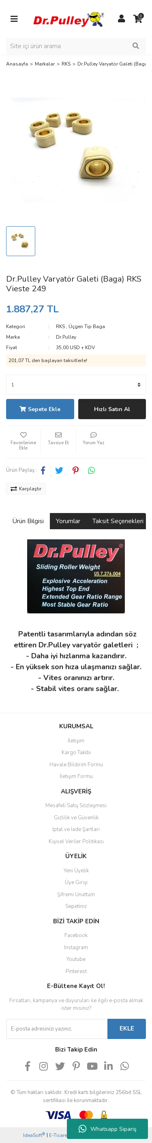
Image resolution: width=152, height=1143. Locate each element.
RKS (60, 326)
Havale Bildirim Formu (76, 764)
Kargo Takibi (76, 752)
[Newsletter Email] (56, 1029)
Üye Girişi (76, 882)
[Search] (76, 46)
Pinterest (76, 971)
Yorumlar (68, 521)
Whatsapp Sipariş (108, 1128)
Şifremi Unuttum (76, 894)
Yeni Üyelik (76, 870)
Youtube (76, 959)
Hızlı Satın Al (112, 409)
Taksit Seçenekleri (117, 521)
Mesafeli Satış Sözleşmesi (76, 805)
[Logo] (67, 18)
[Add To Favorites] (23, 442)
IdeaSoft (34, 1135)
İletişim (76, 740)
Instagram (76, 947)
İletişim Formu (76, 776)
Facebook (76, 935)
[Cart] (138, 19)
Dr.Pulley (66, 337)
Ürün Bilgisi (28, 521)
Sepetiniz (76, 906)
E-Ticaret (59, 1135)
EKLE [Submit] (127, 1028)
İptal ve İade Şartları (76, 829)
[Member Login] (121, 19)
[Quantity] (76, 385)
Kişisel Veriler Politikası (76, 841)
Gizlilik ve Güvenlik (76, 817)
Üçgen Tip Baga (87, 326)
